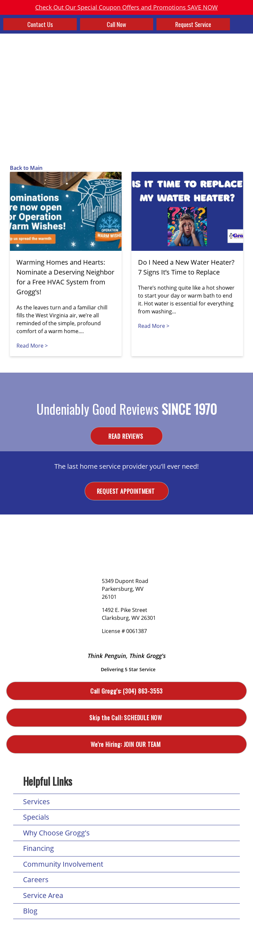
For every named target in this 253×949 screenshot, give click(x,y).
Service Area (43, 896)
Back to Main (26, 167)
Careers (35, 880)
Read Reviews (126, 436)
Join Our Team (126, 744)
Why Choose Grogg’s (56, 833)
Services (36, 802)
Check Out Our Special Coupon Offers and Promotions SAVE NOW (126, 7)
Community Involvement (63, 864)
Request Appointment (126, 491)
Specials (36, 817)
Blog (30, 911)
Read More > (32, 345)
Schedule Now (126, 718)
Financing (38, 849)
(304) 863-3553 (126, 691)
